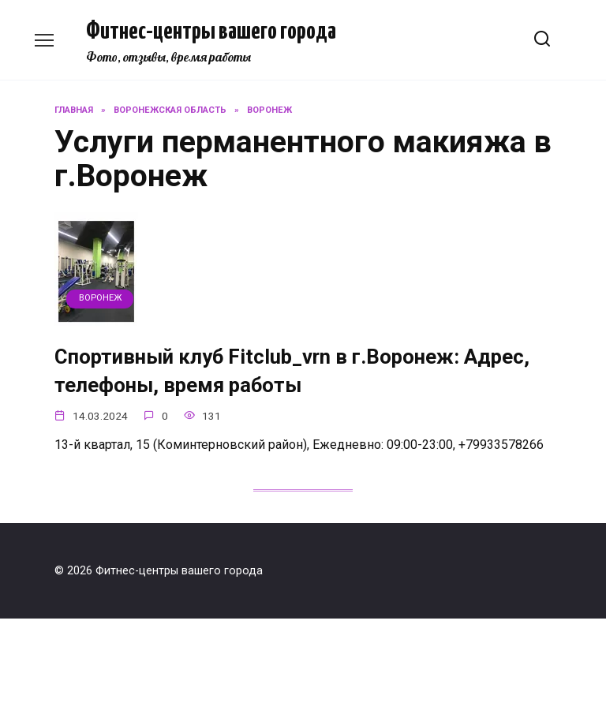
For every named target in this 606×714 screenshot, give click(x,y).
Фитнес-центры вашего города (211, 31)
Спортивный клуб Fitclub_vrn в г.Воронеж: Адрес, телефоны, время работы (291, 371)
